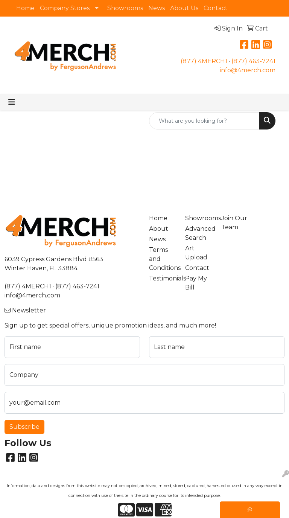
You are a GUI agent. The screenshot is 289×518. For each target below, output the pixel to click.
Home (25, 8)
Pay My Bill (196, 283)
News (156, 8)
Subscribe (24, 426)
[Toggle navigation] (12, 102)
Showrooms (125, 8)
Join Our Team (234, 223)
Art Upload (196, 253)
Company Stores (65, 8)
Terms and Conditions (162, 258)
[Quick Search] (204, 121)
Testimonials (162, 278)
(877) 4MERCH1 (204, 61)
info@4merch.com (247, 70)
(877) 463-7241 (253, 61)
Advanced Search (198, 233)
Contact (216, 8)
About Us (184, 8)
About (158, 228)
